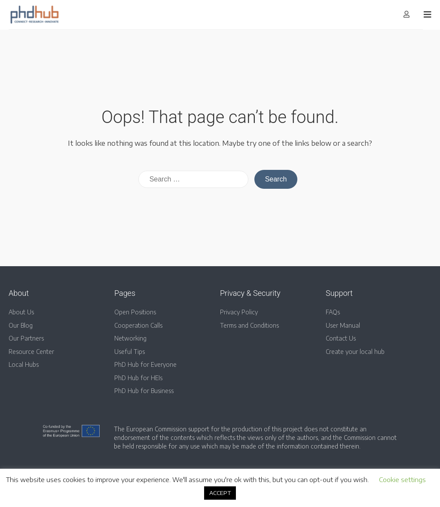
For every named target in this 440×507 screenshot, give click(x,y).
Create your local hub (355, 351)
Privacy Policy (239, 312)
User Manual (343, 325)
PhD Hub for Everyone (145, 364)
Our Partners (26, 338)
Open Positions (135, 312)
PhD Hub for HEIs (138, 377)
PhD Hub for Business (144, 390)
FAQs (333, 312)
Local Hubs (24, 364)
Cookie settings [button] (402, 479)
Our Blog (21, 325)
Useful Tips (129, 351)
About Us (21, 312)
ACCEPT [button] (220, 492)
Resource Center (31, 351)
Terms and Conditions (249, 325)
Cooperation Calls (138, 325)
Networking (130, 338)
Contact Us (341, 338)
